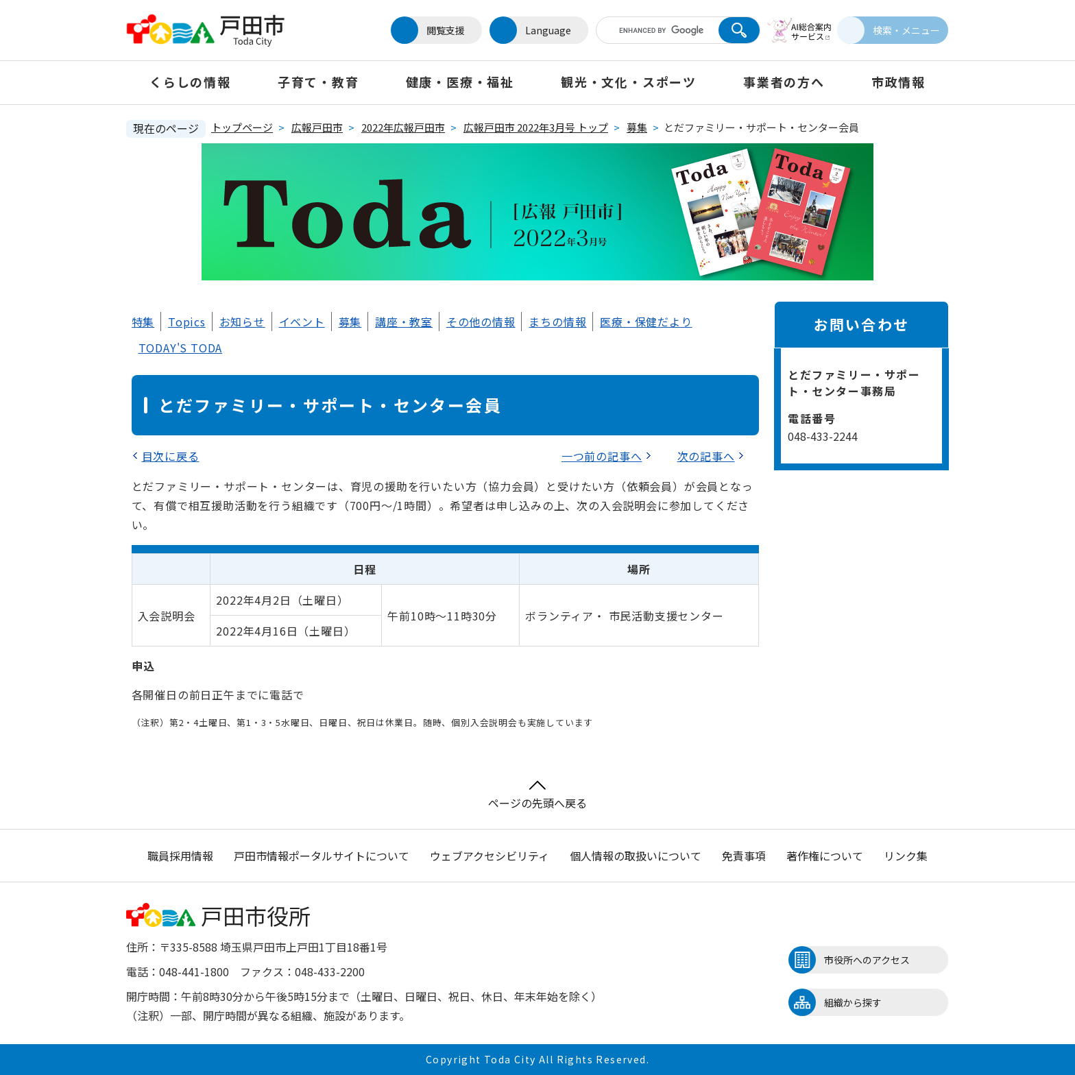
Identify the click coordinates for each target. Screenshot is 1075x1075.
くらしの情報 (190, 81)
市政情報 (898, 81)
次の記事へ (706, 456)
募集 (637, 127)
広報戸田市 (317, 127)
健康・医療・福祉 (460, 81)
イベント (302, 321)
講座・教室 (404, 321)
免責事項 (744, 855)
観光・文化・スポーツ (629, 81)
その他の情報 (481, 321)
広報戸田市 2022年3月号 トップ (535, 127)
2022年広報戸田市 (403, 127)
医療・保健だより (646, 321)
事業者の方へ (784, 81)
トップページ (242, 127)
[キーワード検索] (649, 30)
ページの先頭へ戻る (537, 795)
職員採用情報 (180, 855)
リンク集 (906, 855)
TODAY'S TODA (180, 347)
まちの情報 (557, 321)
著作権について (824, 855)
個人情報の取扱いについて (635, 855)
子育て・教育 (318, 81)
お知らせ (242, 321)
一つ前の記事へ (601, 456)
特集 (143, 321)
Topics (187, 321)
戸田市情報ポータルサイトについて (321, 855)
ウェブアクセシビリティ (489, 855)
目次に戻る (171, 456)
